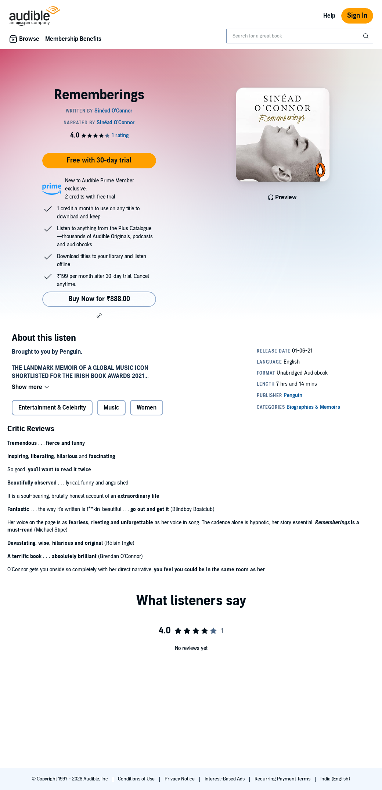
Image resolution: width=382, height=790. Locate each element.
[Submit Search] (366, 36)
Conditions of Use (137, 779)
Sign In (357, 15)
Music (111, 407)
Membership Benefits (73, 39)
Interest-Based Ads (225, 779)
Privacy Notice (180, 779)
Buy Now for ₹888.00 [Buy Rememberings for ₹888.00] (99, 299)
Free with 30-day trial (98, 160)
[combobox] (299, 36)
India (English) (335, 779)
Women (146, 407)
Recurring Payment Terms (283, 779)
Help (329, 15)
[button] (99, 316)
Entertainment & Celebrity (52, 407)
